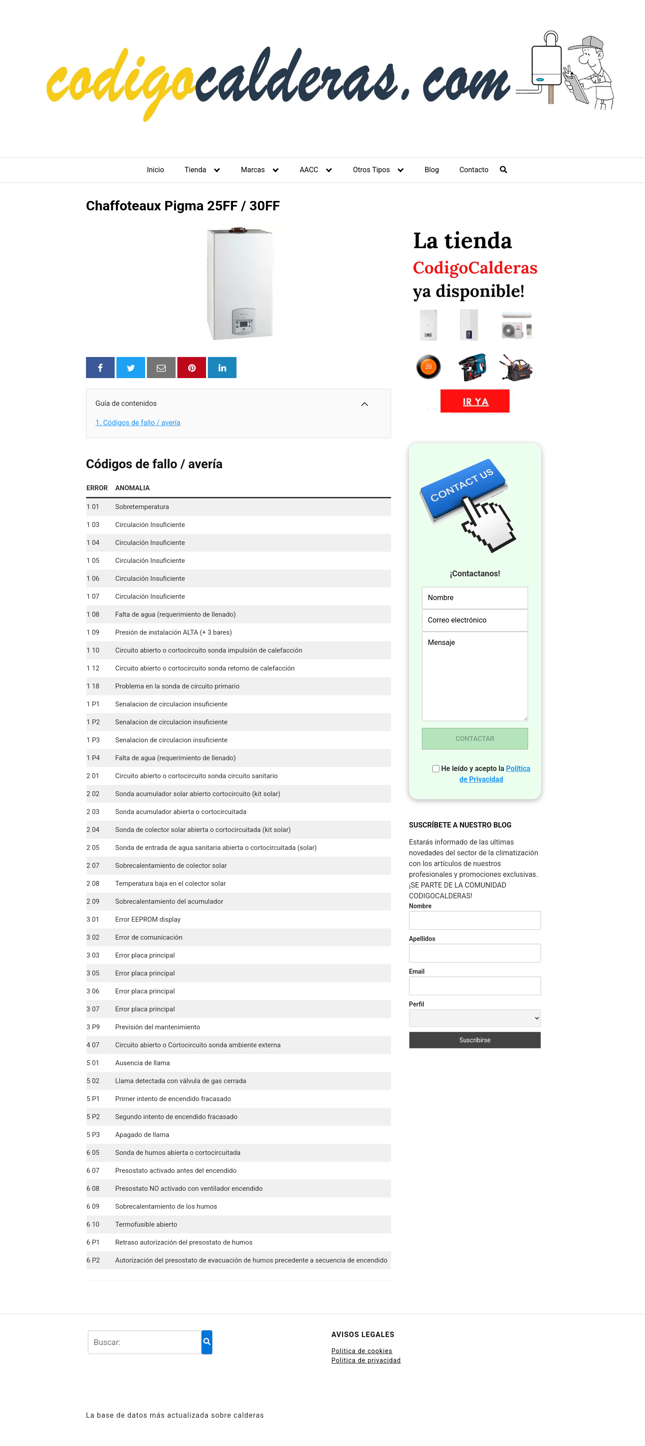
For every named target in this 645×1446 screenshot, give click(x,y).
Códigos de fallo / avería (138, 422)
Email (417, 971)
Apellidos (422, 938)
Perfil (416, 1004)
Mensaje (475, 676)
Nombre (420, 906)
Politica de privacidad (366, 1360)
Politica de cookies (361, 1351)
